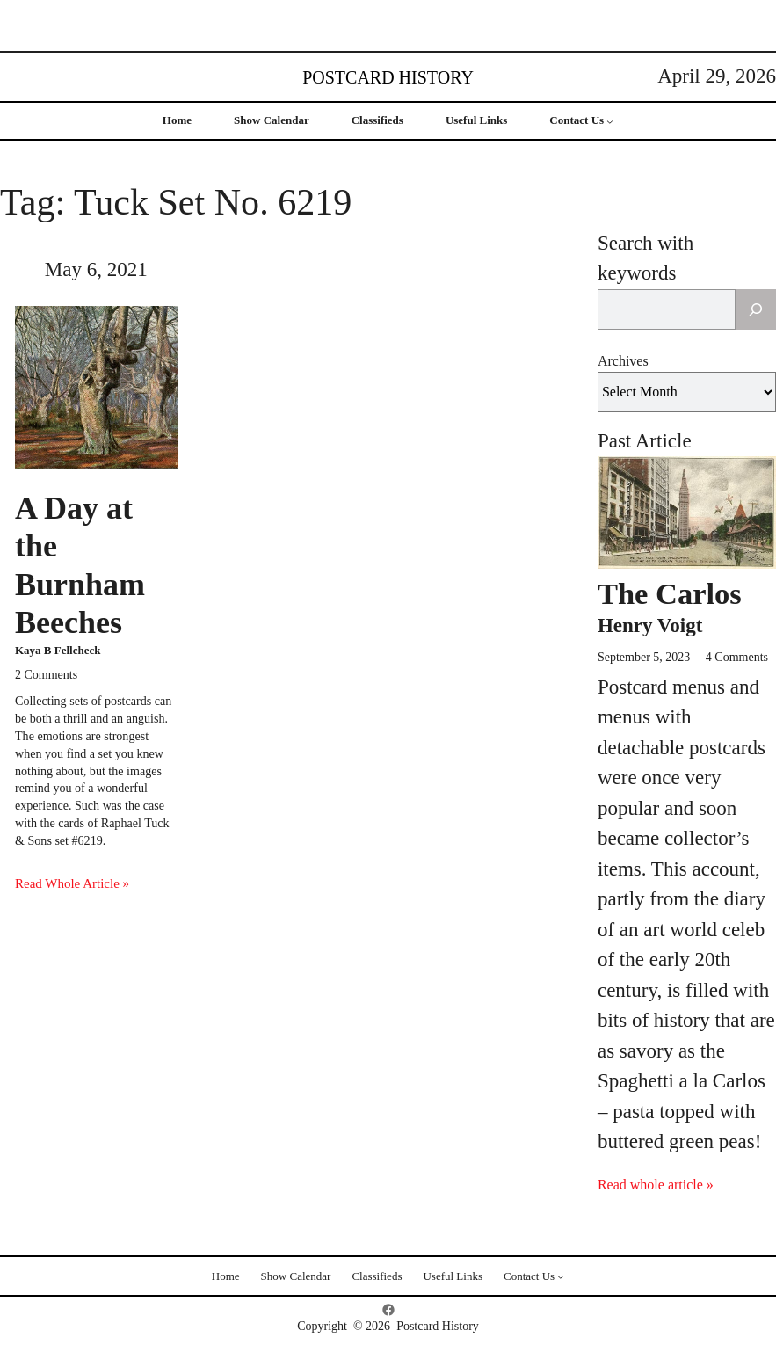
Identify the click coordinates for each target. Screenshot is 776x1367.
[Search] (756, 309)
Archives (623, 360)
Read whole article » (656, 1184)
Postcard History (388, 77)
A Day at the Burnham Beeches (80, 565)
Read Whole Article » (72, 883)
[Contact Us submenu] (609, 121)
